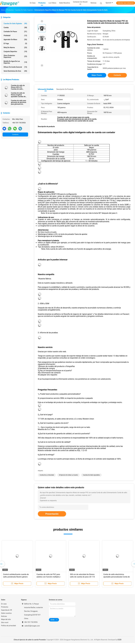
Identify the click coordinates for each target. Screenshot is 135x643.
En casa (4, 604)
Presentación (52, 514)
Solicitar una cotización (126, 3)
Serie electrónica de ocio (15, 71)
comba (15, 27)
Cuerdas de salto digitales (15, 23)
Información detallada (45, 89)
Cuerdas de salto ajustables (91, 475)
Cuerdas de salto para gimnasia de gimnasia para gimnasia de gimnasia (18, 102)
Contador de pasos (15, 31)
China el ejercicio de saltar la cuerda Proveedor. (30, 640)
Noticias (4, 616)
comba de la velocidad (47, 475)
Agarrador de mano (15, 39)
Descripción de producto (64, 89)
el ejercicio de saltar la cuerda (68, 475)
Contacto (15, 134)
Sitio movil (4, 622)
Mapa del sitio (6, 619)
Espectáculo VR (6, 610)
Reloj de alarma (15, 47)
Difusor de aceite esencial (15, 67)
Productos (4, 607)
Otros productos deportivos (15, 56)
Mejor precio (97, 75)
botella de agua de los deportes (15, 62)
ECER (119, 640)
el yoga (15, 43)
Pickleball (15, 35)
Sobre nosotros (6, 613)
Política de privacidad (8, 625)
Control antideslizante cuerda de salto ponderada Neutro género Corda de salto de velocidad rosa (16, 576)
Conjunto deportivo (15, 51)
